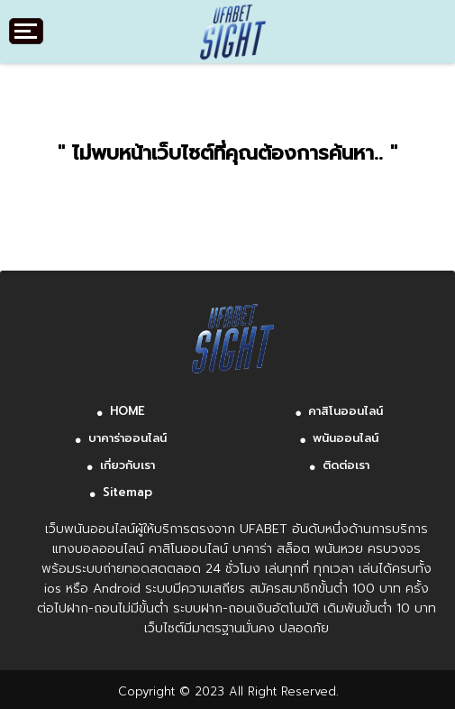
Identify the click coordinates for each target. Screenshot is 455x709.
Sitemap (127, 492)
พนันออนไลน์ (345, 438)
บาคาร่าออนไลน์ (127, 438)
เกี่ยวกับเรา (127, 465)
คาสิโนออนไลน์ (345, 410)
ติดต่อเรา (346, 465)
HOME (127, 410)
